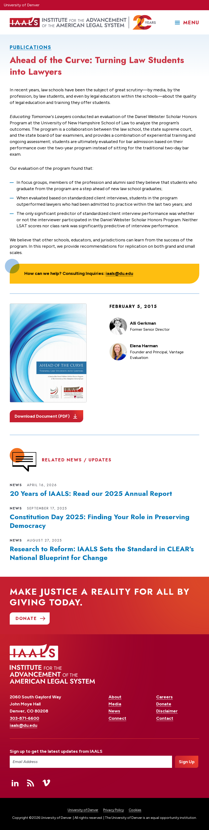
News (114, 711)
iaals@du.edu (119, 273)
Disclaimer (167, 711)
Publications (30, 47)
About (115, 697)
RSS (30, 783)
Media (115, 704)
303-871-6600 (24, 718)
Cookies (135, 810)
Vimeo (46, 783)
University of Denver (21, 5)
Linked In (15, 783)
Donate (163, 704)
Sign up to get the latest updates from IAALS (56, 751)
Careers (164, 697)
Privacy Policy (113, 810)
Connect (117, 718)
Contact (164, 718)
